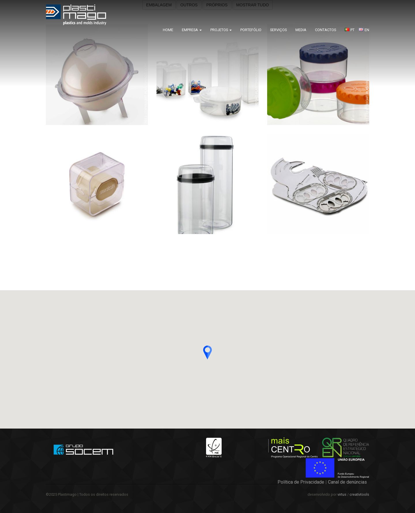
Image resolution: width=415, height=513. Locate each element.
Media (300, 30)
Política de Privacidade (301, 482)
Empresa (192, 30)
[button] (207, 352)
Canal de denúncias (347, 482)
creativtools (359, 494)
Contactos (325, 30)
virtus (341, 494)
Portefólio (250, 30)
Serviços (278, 30)
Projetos (221, 30)
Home (168, 30)
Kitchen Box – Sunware (392, 253)
